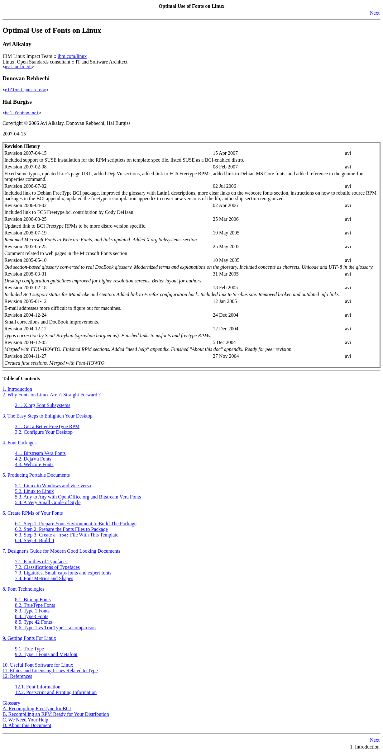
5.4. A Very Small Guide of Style (47, 505)
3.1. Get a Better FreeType (47, 429)
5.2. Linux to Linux (34, 494)
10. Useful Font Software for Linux (37, 667)
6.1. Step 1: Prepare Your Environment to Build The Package (75, 526)
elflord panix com (25, 91)
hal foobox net (22, 115)
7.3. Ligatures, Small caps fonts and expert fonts (63, 575)
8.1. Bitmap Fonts (33, 602)
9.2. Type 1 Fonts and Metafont (46, 657)
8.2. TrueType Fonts (35, 608)
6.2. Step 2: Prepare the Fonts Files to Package (61, 532)
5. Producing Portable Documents (36, 477)
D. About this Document (26, 728)
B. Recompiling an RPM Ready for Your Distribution (55, 717)
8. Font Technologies (23, 591)
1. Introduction (17, 392)
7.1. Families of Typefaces (41, 564)
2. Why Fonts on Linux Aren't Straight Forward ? (51, 397)
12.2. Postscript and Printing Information (56, 695)
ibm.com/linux (72, 56)
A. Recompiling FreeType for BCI (36, 711)
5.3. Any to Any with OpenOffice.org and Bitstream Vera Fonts (78, 499)
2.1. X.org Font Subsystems (42, 408)
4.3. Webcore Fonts (34, 467)
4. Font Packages (19, 445)
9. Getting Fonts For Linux (29, 641)
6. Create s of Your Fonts (32, 515)
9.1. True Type (29, 651)
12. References (17, 679)
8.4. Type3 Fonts (31, 619)
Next (375, 13)
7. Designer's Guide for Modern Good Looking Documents (61, 553)
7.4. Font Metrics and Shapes (44, 581)
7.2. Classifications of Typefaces (47, 570)
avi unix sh (18, 67)
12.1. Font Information (37, 689)
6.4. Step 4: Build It (34, 543)
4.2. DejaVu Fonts (33, 461)
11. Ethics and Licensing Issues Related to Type (50, 673)
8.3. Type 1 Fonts (32, 613)
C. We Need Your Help (25, 722)
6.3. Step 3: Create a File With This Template (66, 537)
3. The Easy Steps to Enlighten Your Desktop (47, 418)
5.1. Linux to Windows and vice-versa (53, 488)
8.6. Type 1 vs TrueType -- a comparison (55, 630)
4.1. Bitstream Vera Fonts (40, 456)
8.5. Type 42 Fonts (33, 624)
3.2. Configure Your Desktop (44, 434)
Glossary (11, 705)
